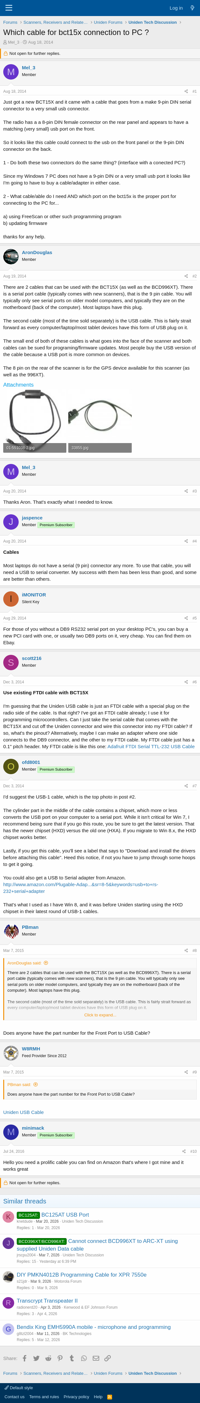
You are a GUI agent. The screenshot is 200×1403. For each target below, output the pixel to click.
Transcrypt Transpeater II (47, 1301)
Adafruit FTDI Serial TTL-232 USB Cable (151, 746)
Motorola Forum (68, 1281)
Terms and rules (44, 1396)
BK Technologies (77, 1333)
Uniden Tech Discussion (82, 1221)
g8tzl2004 (25, 1333)
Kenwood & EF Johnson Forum (91, 1307)
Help (98, 1396)
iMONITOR (34, 594)
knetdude (25, 1221)
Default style (19, 1387)
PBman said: (19, 1084)
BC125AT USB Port (65, 1215)
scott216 (32, 658)
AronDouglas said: (24, 963)
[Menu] (8, 8)
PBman (30, 927)
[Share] (186, 91)
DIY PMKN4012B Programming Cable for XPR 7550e (82, 1275)
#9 (195, 1072)
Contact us (14, 1396)
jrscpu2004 (26, 1255)
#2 (195, 276)
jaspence (32, 517)
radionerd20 (27, 1307)
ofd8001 (31, 762)
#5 (195, 618)
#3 (195, 491)
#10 (193, 1151)
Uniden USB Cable (23, 1112)
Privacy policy (76, 1396)
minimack (33, 1128)
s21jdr (22, 1281)
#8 (195, 950)
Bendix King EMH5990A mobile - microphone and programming (94, 1327)
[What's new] (192, 8)
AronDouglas (37, 252)
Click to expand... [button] (100, 1015)
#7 (195, 786)
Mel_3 (13, 42)
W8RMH (31, 1048)
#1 (195, 91)
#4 (195, 541)
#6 (195, 682)
